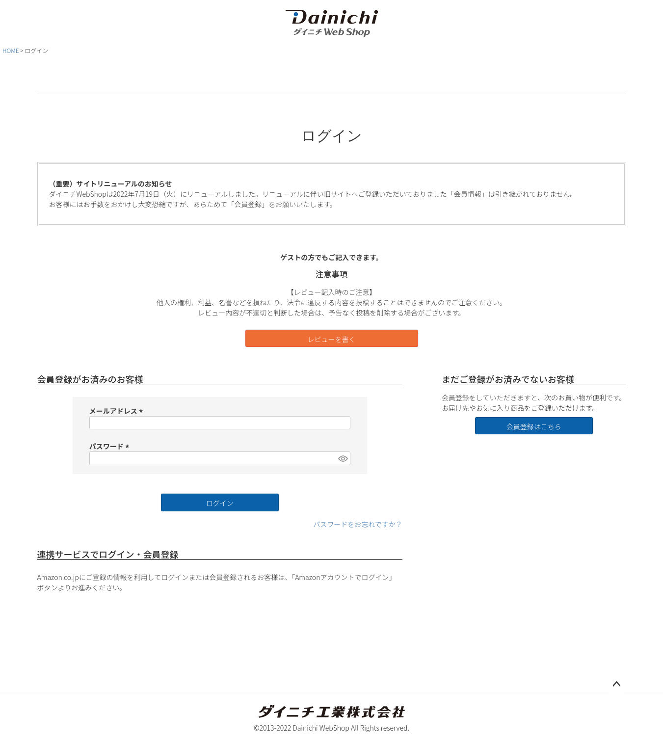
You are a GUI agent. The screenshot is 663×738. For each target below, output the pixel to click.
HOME (10, 50)
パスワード (110, 446)
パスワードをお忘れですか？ (357, 524)
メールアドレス (117, 411)
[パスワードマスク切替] (342, 458)
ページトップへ (616, 684)
